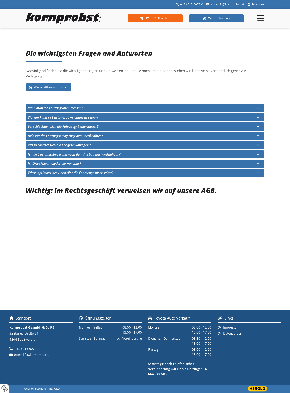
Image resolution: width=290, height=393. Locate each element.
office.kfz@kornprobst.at (227, 4)
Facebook (257, 4)
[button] (155, 18)
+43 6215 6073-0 (191, 4)
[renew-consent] (4, 388)
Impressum (231, 327)
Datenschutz (232, 333)
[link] (258, 108)
